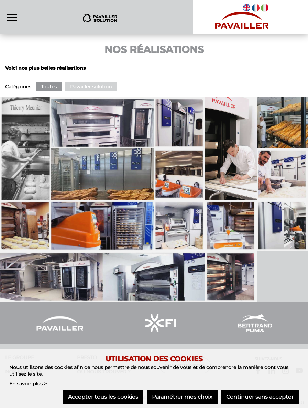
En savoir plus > (28, 384)
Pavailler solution (91, 87)
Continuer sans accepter (260, 397)
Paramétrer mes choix (182, 397)
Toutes (49, 87)
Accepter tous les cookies (103, 397)
